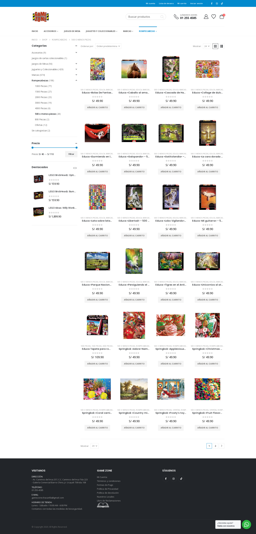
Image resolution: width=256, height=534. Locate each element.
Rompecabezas (147, 31)
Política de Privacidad (107, 488)
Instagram (173, 478)
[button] (215, 46)
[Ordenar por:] (108, 46)
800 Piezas (40, 119)
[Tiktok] (222, 3)
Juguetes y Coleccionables (100, 31)
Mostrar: (197, 46)
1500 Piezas (97, 346)
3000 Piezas (41, 102)
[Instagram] (217, 3)
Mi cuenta (150, 3)
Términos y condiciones (108, 481)
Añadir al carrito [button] (97, 107)
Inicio (35, 31)
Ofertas (176, 410)
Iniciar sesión (196, 3)
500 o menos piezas (89, 90)
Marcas (127, 31)
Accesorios (50, 31)
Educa (102, 90)
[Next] (221, 446)
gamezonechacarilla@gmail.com (48, 497)
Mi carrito (182, 3)
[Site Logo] (41, 16)
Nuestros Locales (105, 496)
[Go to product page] (97, 69)
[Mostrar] (207, 46)
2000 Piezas (107, 346)
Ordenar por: (87, 46)
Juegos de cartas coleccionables (48, 58)
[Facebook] (212, 3)
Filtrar (71, 154)
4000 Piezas (41, 108)
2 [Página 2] (215, 445)
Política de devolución (108, 492)
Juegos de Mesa (72, 31)
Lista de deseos (166, 3)
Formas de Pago (105, 484)
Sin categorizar (39, 130)
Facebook (166, 478)
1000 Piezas (86, 346)
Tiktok (181, 478)
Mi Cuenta (102, 477)
